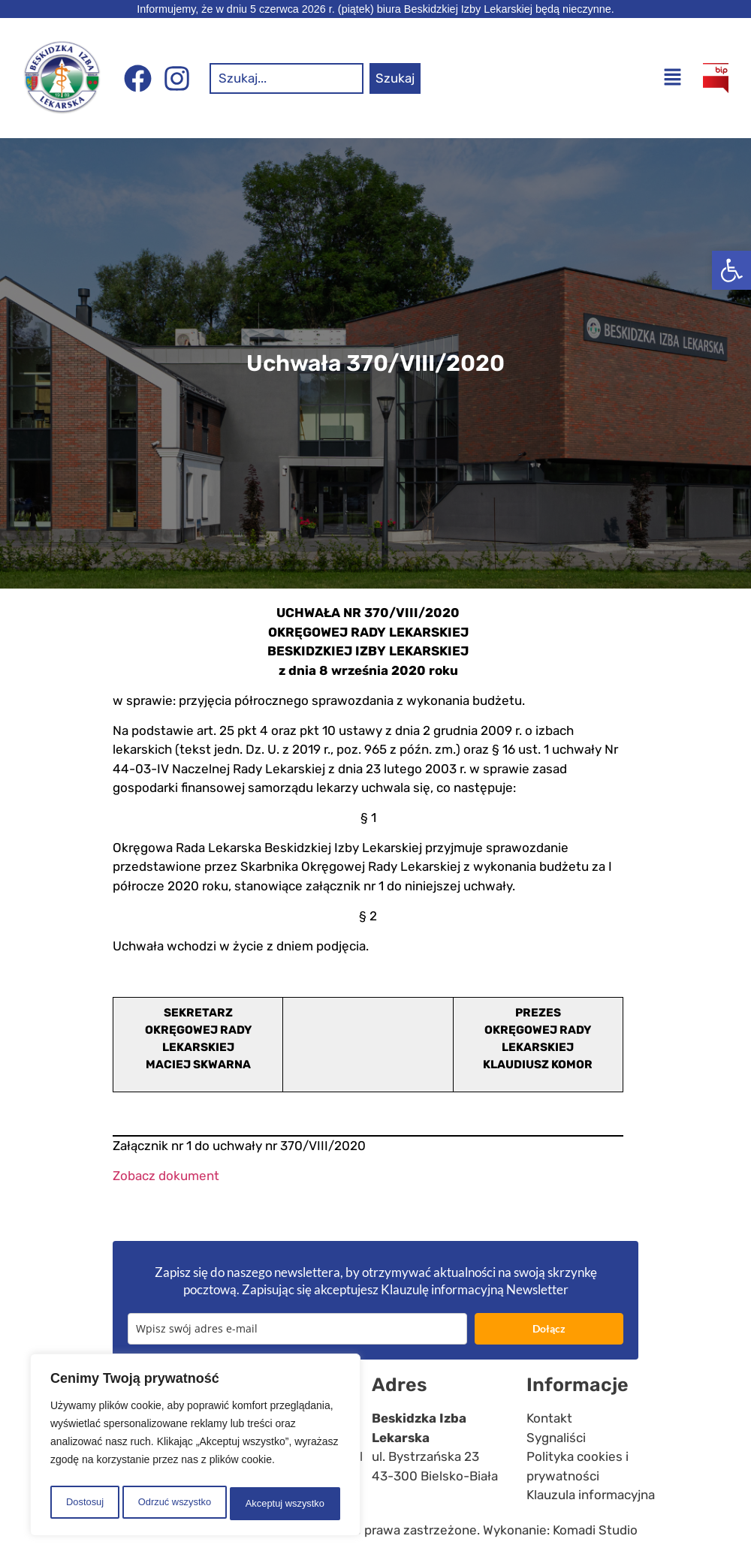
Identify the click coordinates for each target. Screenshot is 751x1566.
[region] (195, 1448)
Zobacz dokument (166, 1175)
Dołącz (549, 1328)
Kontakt (549, 1418)
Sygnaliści (556, 1437)
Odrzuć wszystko (173, 1504)
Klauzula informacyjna (590, 1494)
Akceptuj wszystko (285, 1504)
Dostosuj (82, 1504)
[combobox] (286, 79)
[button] (731, 270)
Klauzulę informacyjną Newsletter (475, 1289)
